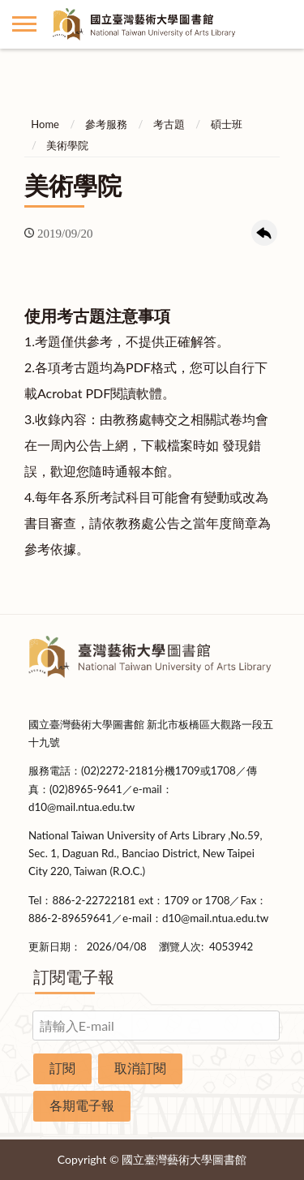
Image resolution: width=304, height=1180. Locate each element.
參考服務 (106, 124)
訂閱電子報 (73, 976)
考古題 (169, 124)
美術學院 (67, 145)
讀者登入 (279, 24)
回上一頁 (264, 233)
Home (45, 124)
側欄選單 (24, 24)
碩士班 (226, 124)
